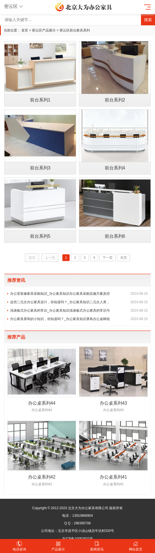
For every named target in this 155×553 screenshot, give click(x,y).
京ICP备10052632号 (77, 539)
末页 (123, 258)
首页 (24, 30)
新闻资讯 (97, 546)
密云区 (14, 6)
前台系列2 (115, 100)
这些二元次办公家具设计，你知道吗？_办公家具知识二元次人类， (79, 302)
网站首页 (135, 546)
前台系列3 (40, 168)
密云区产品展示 (44, 30)
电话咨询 (19, 546)
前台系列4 (115, 168)
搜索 (148, 19)
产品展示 (58, 546)
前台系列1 (40, 100)
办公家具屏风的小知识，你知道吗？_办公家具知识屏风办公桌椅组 (79, 319)
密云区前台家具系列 (75, 30)
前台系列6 (115, 236)
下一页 (107, 258)
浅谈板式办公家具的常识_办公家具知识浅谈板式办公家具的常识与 (79, 310)
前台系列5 (40, 236)
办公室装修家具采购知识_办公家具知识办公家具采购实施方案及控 (79, 293)
